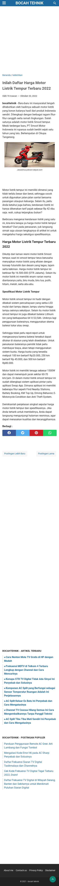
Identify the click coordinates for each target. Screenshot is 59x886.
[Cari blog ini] (55, 3)
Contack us (21, 870)
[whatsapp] (50, 433)
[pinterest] (36, 433)
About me (8, 870)
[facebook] (9, 433)
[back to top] (53, 879)
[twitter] (22, 433)
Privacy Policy (36, 870)
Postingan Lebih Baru (14, 453)
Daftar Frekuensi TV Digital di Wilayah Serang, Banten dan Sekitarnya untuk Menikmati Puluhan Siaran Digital (29, 784)
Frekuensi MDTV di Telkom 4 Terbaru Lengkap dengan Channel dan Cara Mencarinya (26, 670)
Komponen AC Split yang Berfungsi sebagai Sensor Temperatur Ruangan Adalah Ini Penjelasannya (29, 692)
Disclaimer (50, 870)
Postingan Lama (46, 453)
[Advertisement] (29, 40)
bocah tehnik (29, 3)
